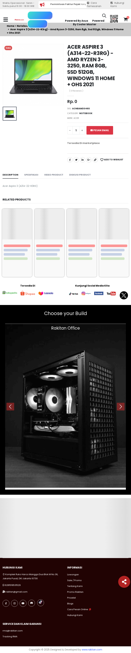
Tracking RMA (10, 636)
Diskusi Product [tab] (80, 174)
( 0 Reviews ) (76, 91)
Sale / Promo (74, 580)
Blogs (70, 603)
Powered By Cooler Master (88, 22)
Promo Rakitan (75, 592)
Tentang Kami (75, 586)
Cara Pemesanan (94, 4)
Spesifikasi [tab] (31, 174)
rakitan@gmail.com (16, 591)
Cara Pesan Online (77, 609)
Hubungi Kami (117, 4)
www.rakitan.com (92, 649)
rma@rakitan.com (13, 630)
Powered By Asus (76, 21)
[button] (104, 16)
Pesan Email (99, 130)
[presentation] (10, 406)
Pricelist (71, 597)
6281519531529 (13, 585)
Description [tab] (10, 174)
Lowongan (73, 574)
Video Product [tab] (53, 174)
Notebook (85, 113)
